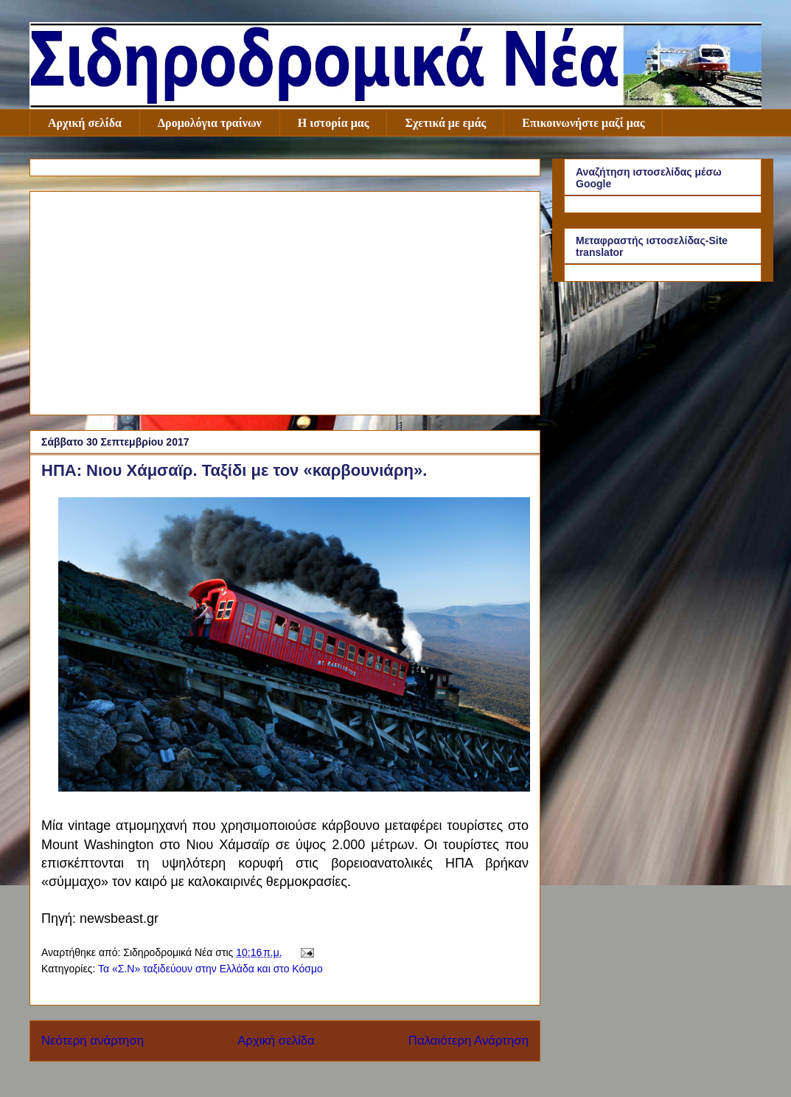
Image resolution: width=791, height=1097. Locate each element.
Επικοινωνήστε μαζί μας (583, 123)
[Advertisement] (285, 300)
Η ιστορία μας (333, 123)
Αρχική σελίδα (85, 123)
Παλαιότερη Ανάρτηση (468, 1041)
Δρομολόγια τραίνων (210, 123)
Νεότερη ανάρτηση (92, 1041)
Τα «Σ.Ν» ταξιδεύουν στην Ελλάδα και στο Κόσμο (210, 969)
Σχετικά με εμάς (445, 123)
